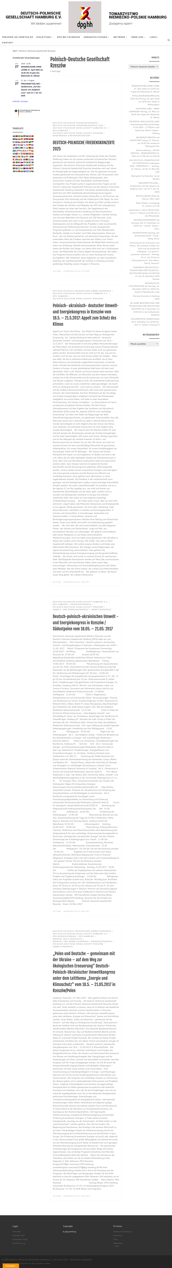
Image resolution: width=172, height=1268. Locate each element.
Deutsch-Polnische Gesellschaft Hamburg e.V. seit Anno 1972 (39, 1259)
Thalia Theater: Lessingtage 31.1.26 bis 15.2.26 (147, 204)
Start (15, 50)
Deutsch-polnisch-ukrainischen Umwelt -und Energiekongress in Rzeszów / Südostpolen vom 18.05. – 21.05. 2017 (85, 622)
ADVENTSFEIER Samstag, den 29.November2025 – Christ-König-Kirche (146, 235)
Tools (115, 1239)
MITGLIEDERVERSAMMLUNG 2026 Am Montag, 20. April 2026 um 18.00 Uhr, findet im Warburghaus (144, 100)
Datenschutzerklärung (122, 1231)
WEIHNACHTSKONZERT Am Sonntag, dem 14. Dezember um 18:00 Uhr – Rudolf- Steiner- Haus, (145, 224)
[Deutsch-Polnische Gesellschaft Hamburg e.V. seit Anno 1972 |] (86, 17)
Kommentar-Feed (20, 1239)
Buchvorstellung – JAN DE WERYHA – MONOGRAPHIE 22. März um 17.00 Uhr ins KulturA (144, 153)
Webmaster (118, 1243)
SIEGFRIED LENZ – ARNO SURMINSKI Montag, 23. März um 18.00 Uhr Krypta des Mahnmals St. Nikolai (144, 113)
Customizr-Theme (43, 1263)
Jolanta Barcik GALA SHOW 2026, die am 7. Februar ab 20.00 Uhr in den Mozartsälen (143, 213)
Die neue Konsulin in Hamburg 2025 (146, 297)
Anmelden (17, 1231)
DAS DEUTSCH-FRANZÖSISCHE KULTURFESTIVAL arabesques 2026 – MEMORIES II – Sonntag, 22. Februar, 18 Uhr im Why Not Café (144, 166)
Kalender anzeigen (20, 101)
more (117, 1246)
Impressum (117, 1235)
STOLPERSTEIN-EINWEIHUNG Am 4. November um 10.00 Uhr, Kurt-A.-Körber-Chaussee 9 (145, 321)
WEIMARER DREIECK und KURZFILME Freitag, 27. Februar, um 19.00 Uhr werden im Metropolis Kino (144, 141)
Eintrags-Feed (18, 1235)
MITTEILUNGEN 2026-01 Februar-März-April (147, 197)
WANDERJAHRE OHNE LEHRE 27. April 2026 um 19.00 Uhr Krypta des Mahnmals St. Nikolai (145, 88)
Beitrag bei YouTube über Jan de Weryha (145, 177)
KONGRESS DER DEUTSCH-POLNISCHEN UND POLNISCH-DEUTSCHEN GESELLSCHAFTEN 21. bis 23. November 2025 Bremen (144, 273)
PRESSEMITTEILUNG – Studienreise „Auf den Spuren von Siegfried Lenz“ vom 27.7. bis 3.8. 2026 (31, 90)
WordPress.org (19, 1243)
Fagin (58, 271)
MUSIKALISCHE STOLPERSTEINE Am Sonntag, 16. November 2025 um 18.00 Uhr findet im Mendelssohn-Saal (144, 287)
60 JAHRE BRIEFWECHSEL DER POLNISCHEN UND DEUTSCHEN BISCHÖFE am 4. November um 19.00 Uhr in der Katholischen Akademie (144, 309)
